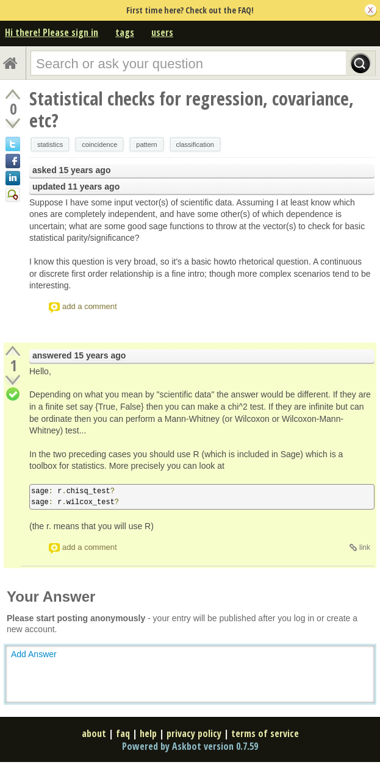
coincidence (99, 144)
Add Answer (34, 654)
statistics (50, 144)
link (364, 547)
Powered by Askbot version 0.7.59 (190, 746)
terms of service (265, 733)
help (148, 733)
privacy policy (194, 733)
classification (195, 144)
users (162, 32)
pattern (146, 144)
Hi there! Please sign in (51, 32)
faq (123, 733)
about (94, 733)
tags (124, 32)
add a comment (89, 306)
